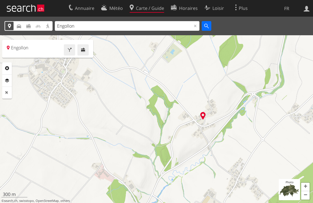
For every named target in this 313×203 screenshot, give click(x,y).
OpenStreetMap (47, 201)
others (65, 201)
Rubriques (7, 68)
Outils (7, 93)
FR (286, 8)
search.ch (11, 201)
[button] (305, 187)
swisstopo (26, 201)
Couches (7, 81)
